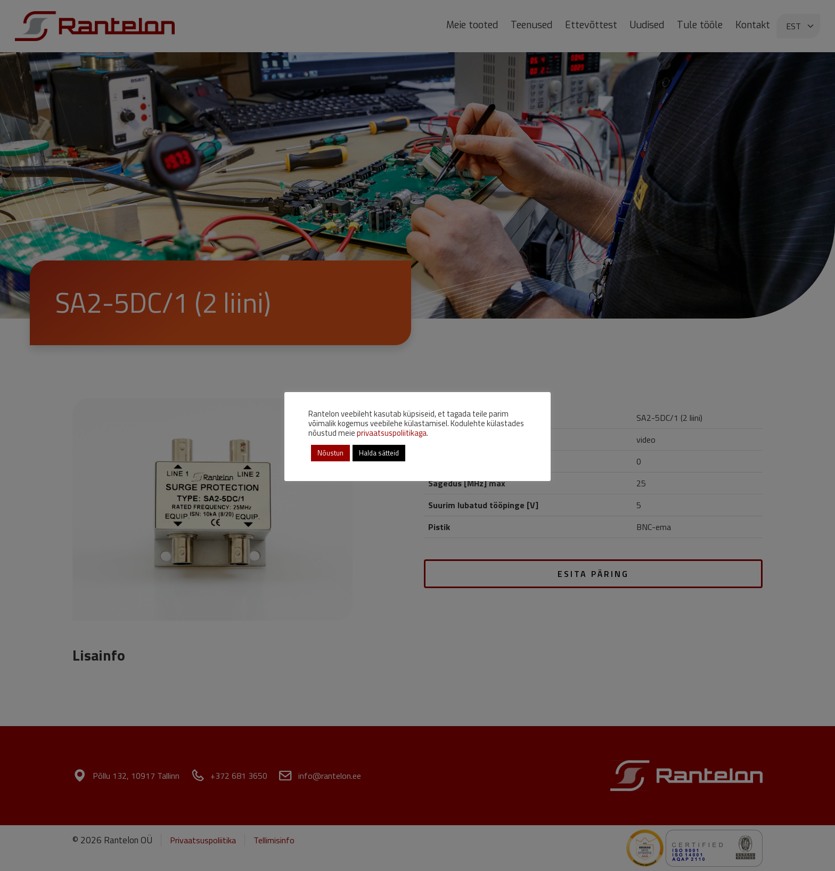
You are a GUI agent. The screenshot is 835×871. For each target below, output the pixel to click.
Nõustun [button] (330, 452)
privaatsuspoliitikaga (392, 433)
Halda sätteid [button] (379, 452)
